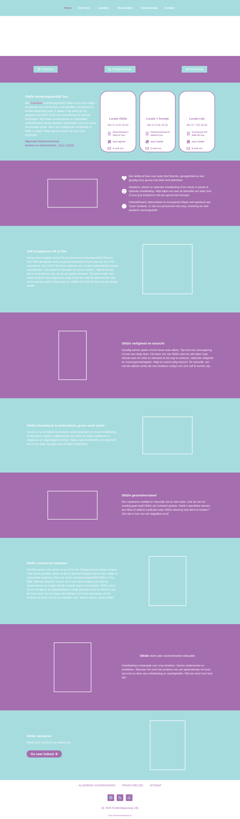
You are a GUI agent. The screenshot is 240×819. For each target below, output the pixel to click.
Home (67, 7)
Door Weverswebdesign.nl (120, 815)
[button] (85, 8)
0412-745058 (66, 145)
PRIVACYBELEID (132, 785)
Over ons (84, 7)
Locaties (103, 7)
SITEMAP (156, 785)
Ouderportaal (149, 7)
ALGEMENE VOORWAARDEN (96, 785)
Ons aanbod (124, 7)
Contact (169, 7)
